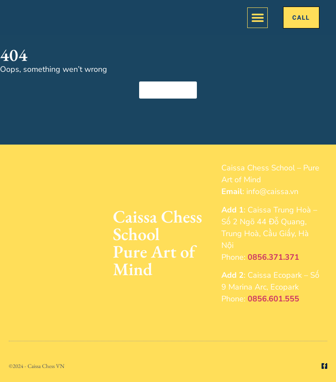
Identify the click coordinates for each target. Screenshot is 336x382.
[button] (257, 17)
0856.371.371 (273, 257)
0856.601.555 (273, 299)
